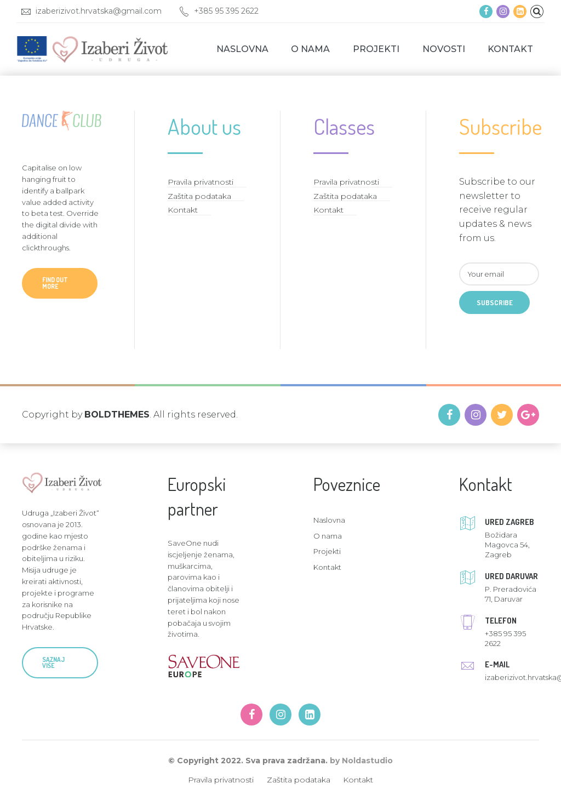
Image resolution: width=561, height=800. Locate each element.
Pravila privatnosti (200, 182)
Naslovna (242, 49)
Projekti (376, 49)
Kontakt (510, 49)
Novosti (443, 49)
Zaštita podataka (199, 196)
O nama (310, 49)
